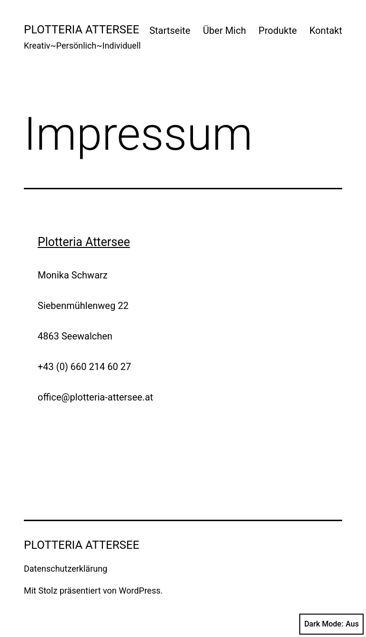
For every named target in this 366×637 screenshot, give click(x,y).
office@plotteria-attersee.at (95, 397)
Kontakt (325, 30)
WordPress (139, 591)
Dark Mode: (331, 624)
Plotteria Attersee (81, 29)
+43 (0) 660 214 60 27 (84, 366)
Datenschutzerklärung (65, 569)
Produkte (278, 30)
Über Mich (224, 30)
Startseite (169, 30)
